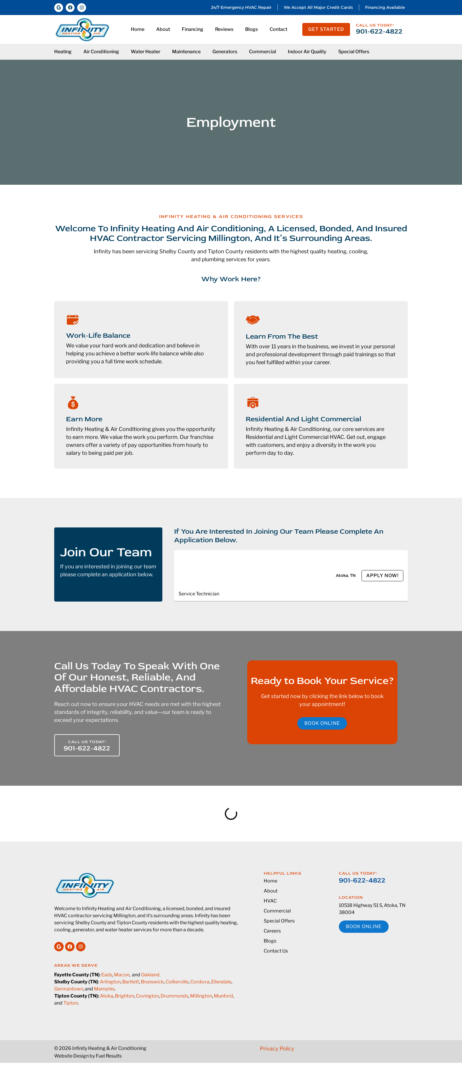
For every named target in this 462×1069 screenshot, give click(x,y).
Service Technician (199, 594)
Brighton (124, 996)
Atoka (106, 996)
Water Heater (145, 51)
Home (137, 29)
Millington (201, 996)
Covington (147, 996)
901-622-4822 (379, 31)
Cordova (199, 982)
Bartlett (130, 982)
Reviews (224, 29)
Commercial (262, 51)
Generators (224, 51)
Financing (192, 29)
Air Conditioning (101, 51)
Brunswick (152, 982)
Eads (106, 975)
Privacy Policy (277, 1048)
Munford (223, 996)
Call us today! (375, 25)
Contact (278, 29)
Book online (322, 723)
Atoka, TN (346, 575)
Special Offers (353, 51)
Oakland (150, 975)
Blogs (251, 29)
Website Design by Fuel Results (88, 1056)
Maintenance (186, 51)
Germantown (68, 989)
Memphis (104, 989)
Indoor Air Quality (307, 51)
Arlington (110, 982)
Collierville (177, 982)
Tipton (70, 1003)
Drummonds (174, 996)
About (163, 29)
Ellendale (221, 982)
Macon (121, 975)
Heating (63, 51)
